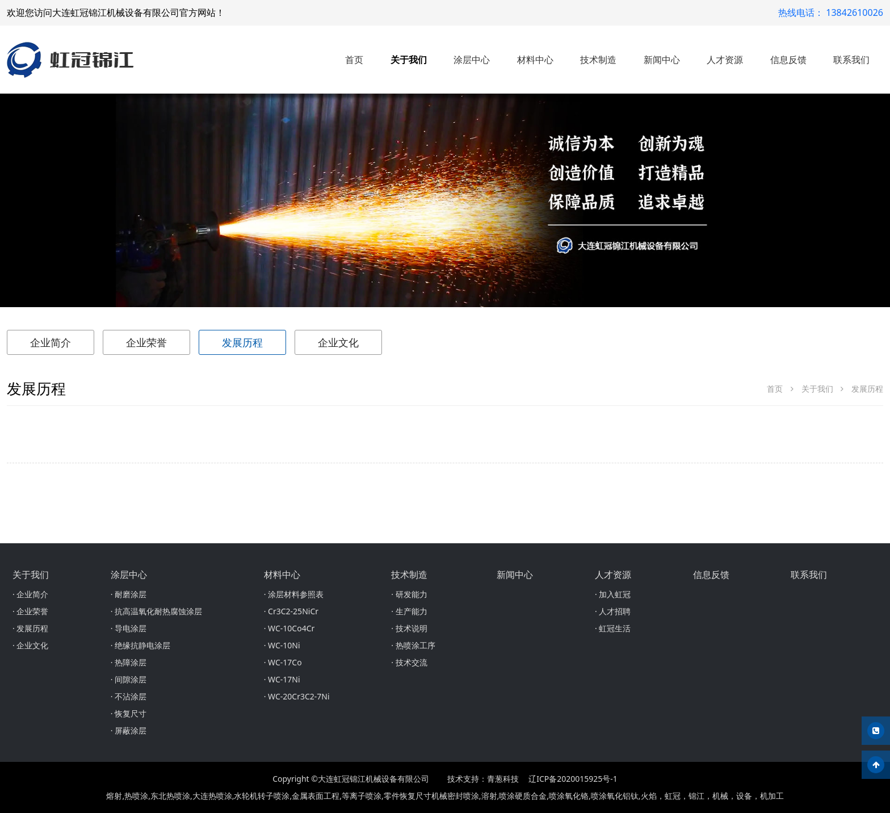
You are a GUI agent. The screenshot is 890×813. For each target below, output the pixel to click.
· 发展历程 (30, 628)
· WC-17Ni (282, 679)
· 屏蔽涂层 (128, 730)
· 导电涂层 (128, 628)
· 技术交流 (409, 662)
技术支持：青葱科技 (483, 778)
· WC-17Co (283, 662)
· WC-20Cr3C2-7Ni (297, 696)
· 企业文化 (30, 645)
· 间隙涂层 (128, 679)
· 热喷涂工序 (413, 645)
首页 (354, 59)
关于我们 (409, 59)
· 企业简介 (30, 594)
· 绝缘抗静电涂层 (140, 645)
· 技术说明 (409, 628)
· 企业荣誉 (30, 611)
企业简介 (50, 342)
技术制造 (598, 59)
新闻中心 (662, 59)
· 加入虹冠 (613, 594)
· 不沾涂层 (128, 696)
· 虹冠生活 (613, 628)
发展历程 (242, 342)
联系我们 (851, 59)
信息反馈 (788, 59)
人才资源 (725, 59)
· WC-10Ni (282, 645)
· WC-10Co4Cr (289, 628)
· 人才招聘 (613, 611)
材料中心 (535, 59)
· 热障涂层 (128, 662)
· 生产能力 (409, 611)
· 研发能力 (409, 594)
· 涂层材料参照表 (294, 594)
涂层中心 (472, 59)
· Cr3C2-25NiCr (291, 611)
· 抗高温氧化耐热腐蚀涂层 (156, 611)
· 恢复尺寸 (128, 713)
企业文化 (338, 342)
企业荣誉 (146, 342)
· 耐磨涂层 (128, 594)
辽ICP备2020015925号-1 (573, 778)
